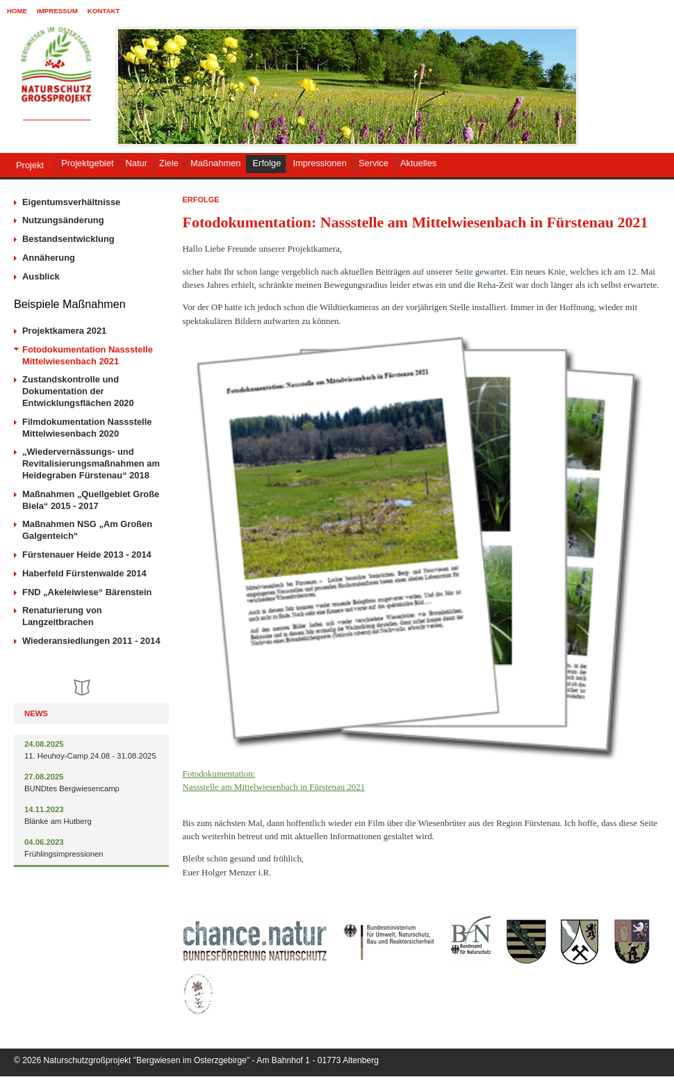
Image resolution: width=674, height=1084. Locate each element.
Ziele (169, 163)
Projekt (30, 165)
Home (17, 11)
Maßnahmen (215, 163)
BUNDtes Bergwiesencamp (72, 788)
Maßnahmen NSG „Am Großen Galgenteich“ (87, 530)
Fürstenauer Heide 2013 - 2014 (86, 554)
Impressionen (319, 163)
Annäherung (48, 257)
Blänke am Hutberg (58, 821)
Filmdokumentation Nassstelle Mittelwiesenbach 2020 (86, 427)
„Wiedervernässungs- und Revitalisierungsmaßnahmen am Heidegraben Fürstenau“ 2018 (91, 463)
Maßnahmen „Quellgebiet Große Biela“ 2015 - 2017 (90, 500)
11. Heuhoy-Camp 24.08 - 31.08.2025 (90, 756)
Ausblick (41, 276)
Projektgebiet (87, 163)
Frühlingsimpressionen (64, 854)
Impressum (57, 11)
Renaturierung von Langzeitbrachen (62, 616)
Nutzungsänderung (63, 220)
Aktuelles (418, 163)
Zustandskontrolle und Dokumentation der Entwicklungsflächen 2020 (78, 391)
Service (373, 163)
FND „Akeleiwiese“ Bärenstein (87, 592)
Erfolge (267, 163)
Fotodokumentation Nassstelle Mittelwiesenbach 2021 (87, 355)
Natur (137, 163)
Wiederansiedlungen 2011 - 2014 (91, 641)
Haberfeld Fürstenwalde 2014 (84, 573)
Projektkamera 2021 (64, 330)
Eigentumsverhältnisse (71, 202)
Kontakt (104, 11)
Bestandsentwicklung (68, 239)
